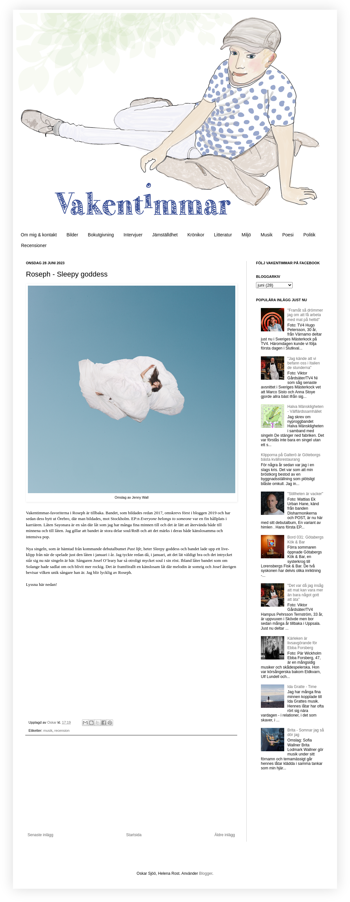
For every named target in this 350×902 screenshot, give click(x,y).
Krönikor (195, 234)
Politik (309, 234)
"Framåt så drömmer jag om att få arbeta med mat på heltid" (305, 315)
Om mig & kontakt (39, 234)
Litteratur (223, 234)
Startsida (133, 835)
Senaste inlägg (40, 835)
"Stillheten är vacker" (305, 494)
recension (62, 730)
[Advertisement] (131, 784)
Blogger (205, 873)
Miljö (246, 234)
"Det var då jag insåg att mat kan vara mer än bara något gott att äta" (305, 592)
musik (47, 730)
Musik (267, 234)
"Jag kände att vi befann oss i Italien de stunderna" (303, 363)
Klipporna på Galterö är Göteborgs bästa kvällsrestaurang (290, 457)
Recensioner (34, 245)
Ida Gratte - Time (302, 686)
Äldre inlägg (225, 835)
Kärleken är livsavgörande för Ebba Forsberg (302, 643)
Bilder (72, 234)
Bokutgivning (101, 234)
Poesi (288, 234)
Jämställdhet (165, 234)
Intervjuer (132, 234)
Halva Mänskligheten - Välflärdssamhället (305, 408)
